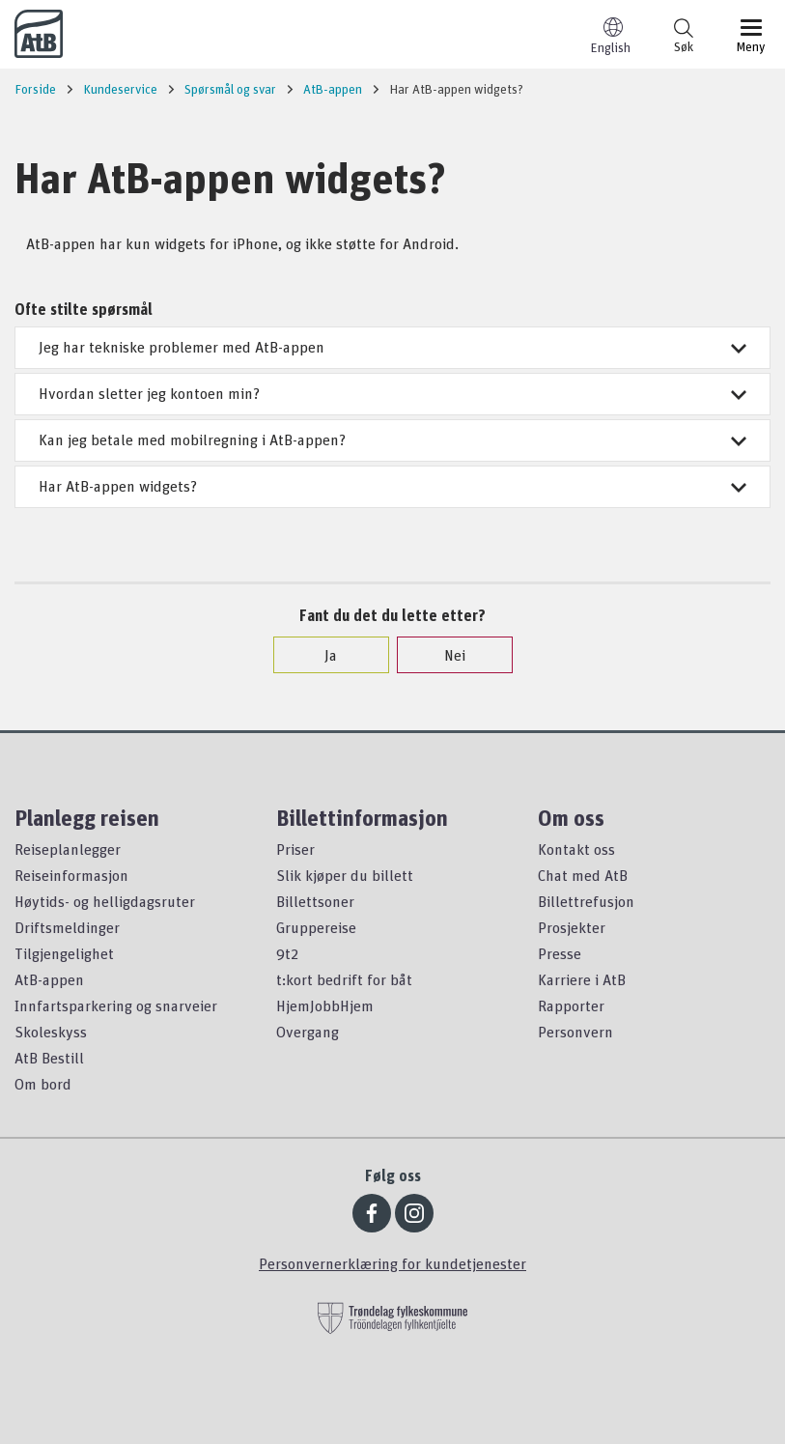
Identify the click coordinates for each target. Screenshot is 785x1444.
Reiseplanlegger (67, 849)
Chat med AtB (583, 875)
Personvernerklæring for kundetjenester (392, 1263)
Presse (559, 953)
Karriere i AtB (582, 979)
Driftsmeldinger (67, 927)
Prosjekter (571, 927)
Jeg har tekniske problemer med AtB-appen (392, 346)
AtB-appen (49, 979)
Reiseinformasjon (71, 875)
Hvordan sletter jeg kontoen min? (392, 393)
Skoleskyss (50, 1031)
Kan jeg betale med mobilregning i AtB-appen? (392, 439)
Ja (321, 655)
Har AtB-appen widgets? (392, 485)
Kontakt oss (576, 849)
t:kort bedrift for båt (344, 979)
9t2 (287, 953)
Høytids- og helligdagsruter (104, 901)
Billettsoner (315, 901)
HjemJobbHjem (325, 1005)
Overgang (307, 1031)
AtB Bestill (49, 1057)
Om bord (42, 1083)
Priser (295, 849)
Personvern (575, 1031)
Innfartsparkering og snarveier (115, 1005)
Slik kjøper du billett (344, 875)
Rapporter (571, 1005)
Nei (445, 655)
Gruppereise (316, 927)
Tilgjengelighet (64, 953)
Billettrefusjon (586, 901)
